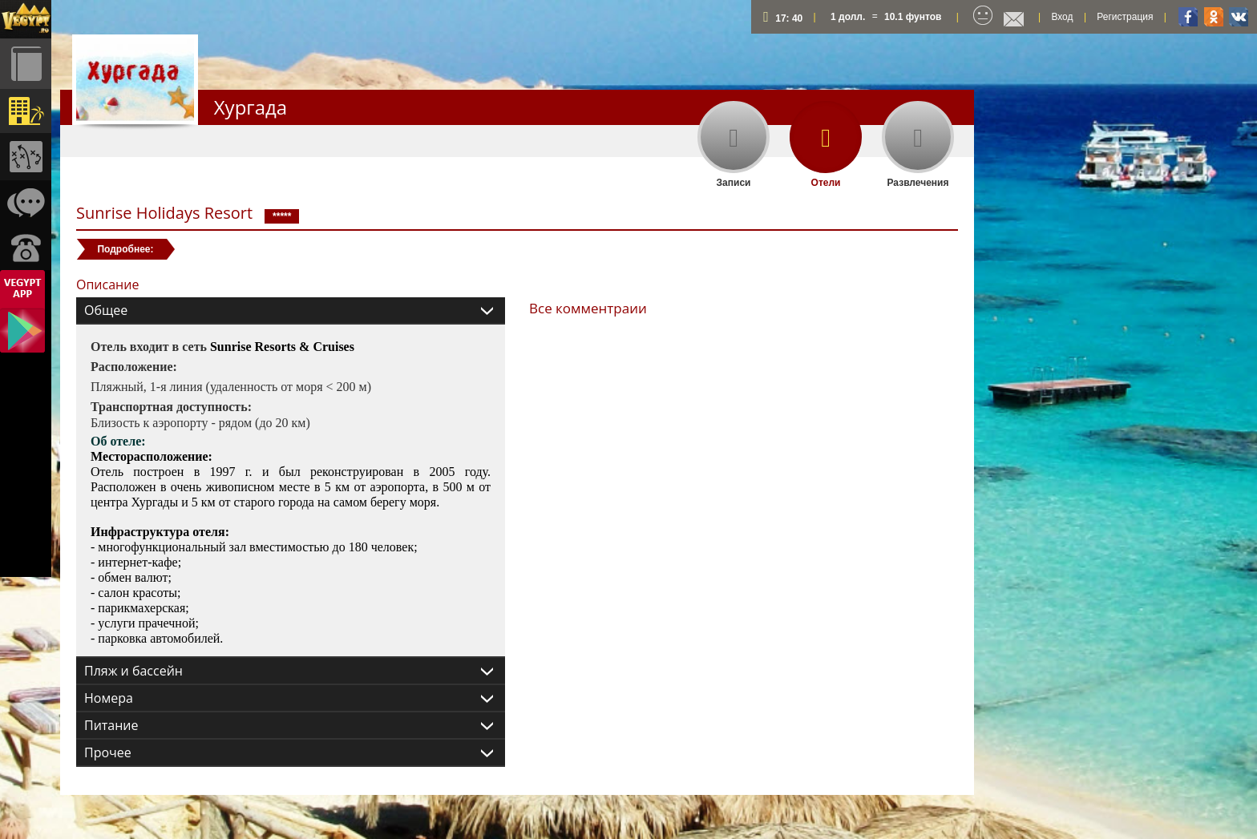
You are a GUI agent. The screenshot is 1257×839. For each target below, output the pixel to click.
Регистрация (1125, 16)
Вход (1062, 16)
